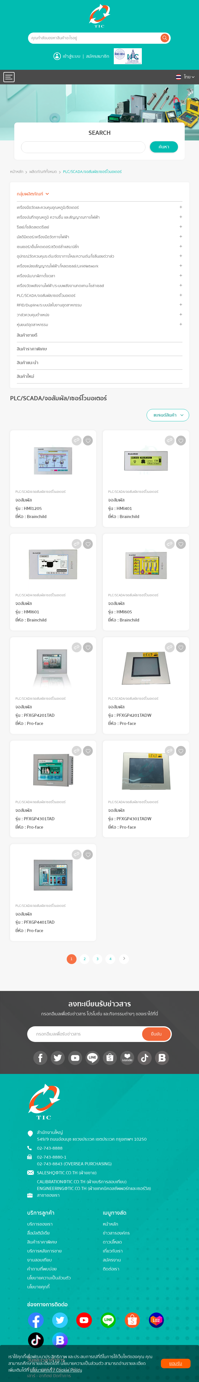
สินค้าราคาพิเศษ (32, 349)
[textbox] (166, 415)
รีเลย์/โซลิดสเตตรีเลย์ (33, 227)
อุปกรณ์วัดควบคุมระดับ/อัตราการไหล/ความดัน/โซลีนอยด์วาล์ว (65, 256)
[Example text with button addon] (94, 38)
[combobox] (168, 415)
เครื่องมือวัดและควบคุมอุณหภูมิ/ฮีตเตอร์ (48, 207)
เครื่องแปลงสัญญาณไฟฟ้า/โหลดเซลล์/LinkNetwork (57, 266)
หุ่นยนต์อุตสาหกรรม (32, 325)
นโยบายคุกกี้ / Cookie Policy (56, 1370)
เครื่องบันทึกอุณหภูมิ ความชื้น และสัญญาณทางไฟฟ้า (58, 217)
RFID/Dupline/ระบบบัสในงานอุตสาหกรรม (49, 305)
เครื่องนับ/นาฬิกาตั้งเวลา (36, 276)
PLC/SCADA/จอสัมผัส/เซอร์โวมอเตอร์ (92, 172)
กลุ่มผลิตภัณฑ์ (30, 194)
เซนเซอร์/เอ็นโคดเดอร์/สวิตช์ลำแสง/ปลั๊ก (48, 247)
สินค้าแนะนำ (27, 362)
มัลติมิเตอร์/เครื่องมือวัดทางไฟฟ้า (43, 237)
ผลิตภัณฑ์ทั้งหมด (43, 172)
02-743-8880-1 (51, 1157)
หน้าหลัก (16, 172)
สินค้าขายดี (27, 335)
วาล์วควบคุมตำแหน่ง (33, 315)
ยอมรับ (175, 1363)
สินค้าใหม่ (25, 376)
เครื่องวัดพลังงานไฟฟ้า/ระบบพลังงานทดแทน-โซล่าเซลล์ (60, 286)
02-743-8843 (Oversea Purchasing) (74, 1164)
